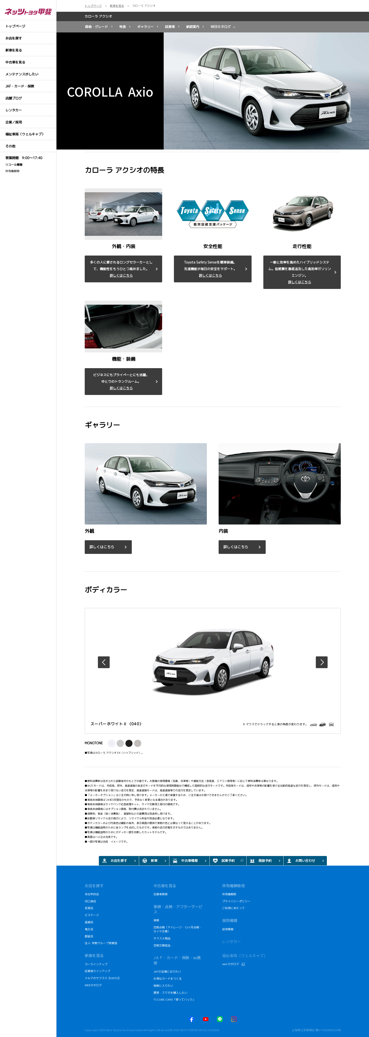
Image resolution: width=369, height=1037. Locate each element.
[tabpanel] (212, 91)
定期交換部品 (161, 945)
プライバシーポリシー (236, 901)
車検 (156, 920)
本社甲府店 (92, 894)
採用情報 (227, 929)
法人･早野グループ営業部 (101, 943)
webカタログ (230, 964)
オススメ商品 (161, 938)
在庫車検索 (160, 894)
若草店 (89, 908)
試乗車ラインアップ (97, 971)
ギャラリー (145, 26)
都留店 (89, 936)
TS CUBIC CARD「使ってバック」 (174, 1000)
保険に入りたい (163, 986)
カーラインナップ (96, 964)
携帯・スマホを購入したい (170, 993)
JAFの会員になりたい (167, 972)
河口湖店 (90, 901)
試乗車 (170, 26)
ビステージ (92, 915)
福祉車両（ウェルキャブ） (244, 955)
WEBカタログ (221, 26)
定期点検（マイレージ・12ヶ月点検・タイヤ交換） (177, 929)
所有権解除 (12, 171)
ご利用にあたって (233, 908)
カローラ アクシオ (98, 16)
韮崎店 (89, 922)
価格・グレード (96, 26)
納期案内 (192, 26)
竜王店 (89, 929)
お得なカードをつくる (167, 979)
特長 (122, 26)
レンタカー (231, 941)
